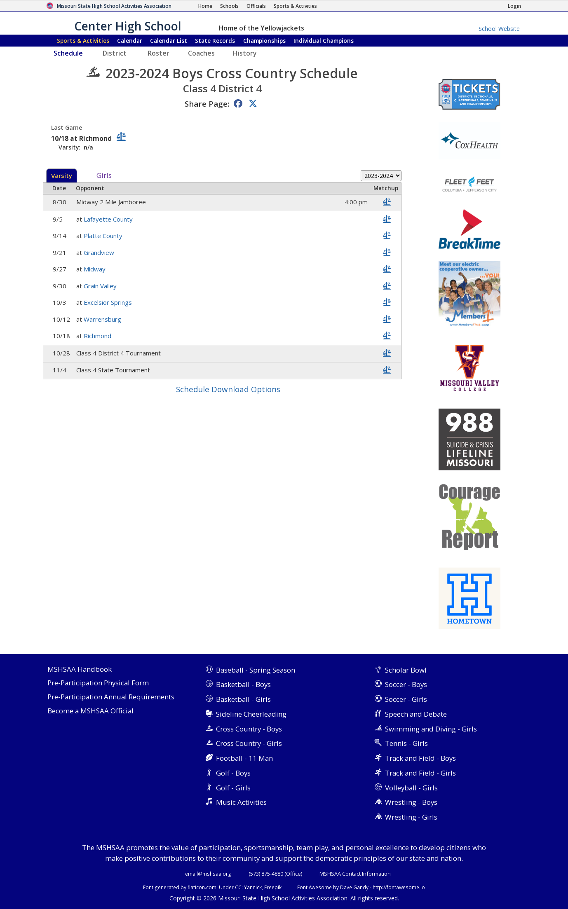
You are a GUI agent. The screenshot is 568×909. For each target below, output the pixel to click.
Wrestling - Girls (411, 817)
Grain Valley (101, 286)
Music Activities (241, 802)
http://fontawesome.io (399, 887)
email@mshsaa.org (208, 873)
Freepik (273, 887)
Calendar (129, 40)
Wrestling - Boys (411, 802)
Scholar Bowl (406, 670)
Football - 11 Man (244, 758)
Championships (264, 40)
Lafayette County (109, 219)
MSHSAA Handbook (79, 669)
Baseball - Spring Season (255, 670)
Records (215, 40)
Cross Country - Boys (249, 729)
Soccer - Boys (406, 684)
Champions (323, 40)
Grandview (100, 252)
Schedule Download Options (228, 389)
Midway (95, 269)
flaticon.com (202, 887)
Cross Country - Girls (249, 743)
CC (238, 887)
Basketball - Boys (243, 684)
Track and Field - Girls (420, 773)
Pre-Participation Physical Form (98, 683)
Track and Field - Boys (420, 758)
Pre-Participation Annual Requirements (110, 697)
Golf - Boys (233, 773)
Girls (104, 176)
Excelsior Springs (109, 302)
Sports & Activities (83, 40)
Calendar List (168, 40)
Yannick (253, 887)
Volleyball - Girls (411, 787)
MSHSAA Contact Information (355, 873)
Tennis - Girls (406, 743)
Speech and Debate (416, 714)
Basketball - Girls (243, 699)
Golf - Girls (233, 787)
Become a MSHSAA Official (90, 711)
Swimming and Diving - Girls (431, 729)
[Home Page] (205, 6)
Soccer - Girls (406, 699)
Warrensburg (103, 319)
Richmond (98, 336)
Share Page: (207, 103)
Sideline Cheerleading (251, 714)
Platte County (104, 235)
